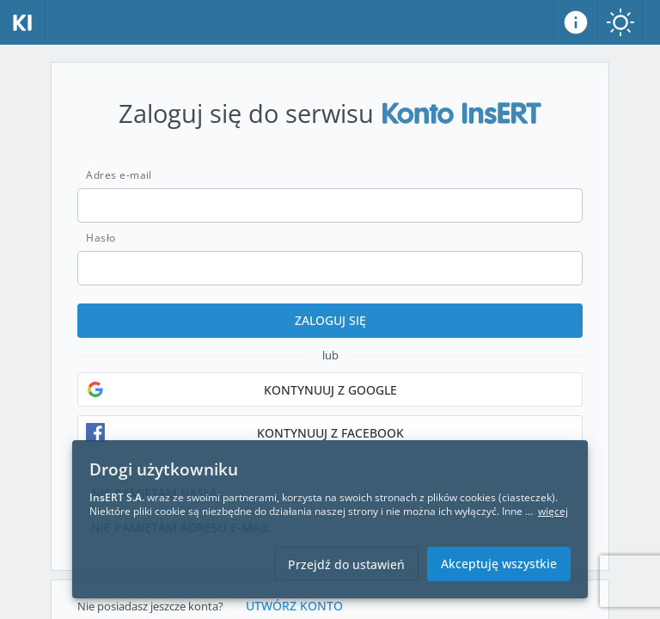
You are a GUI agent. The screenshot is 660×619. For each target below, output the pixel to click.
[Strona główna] (23, 22)
